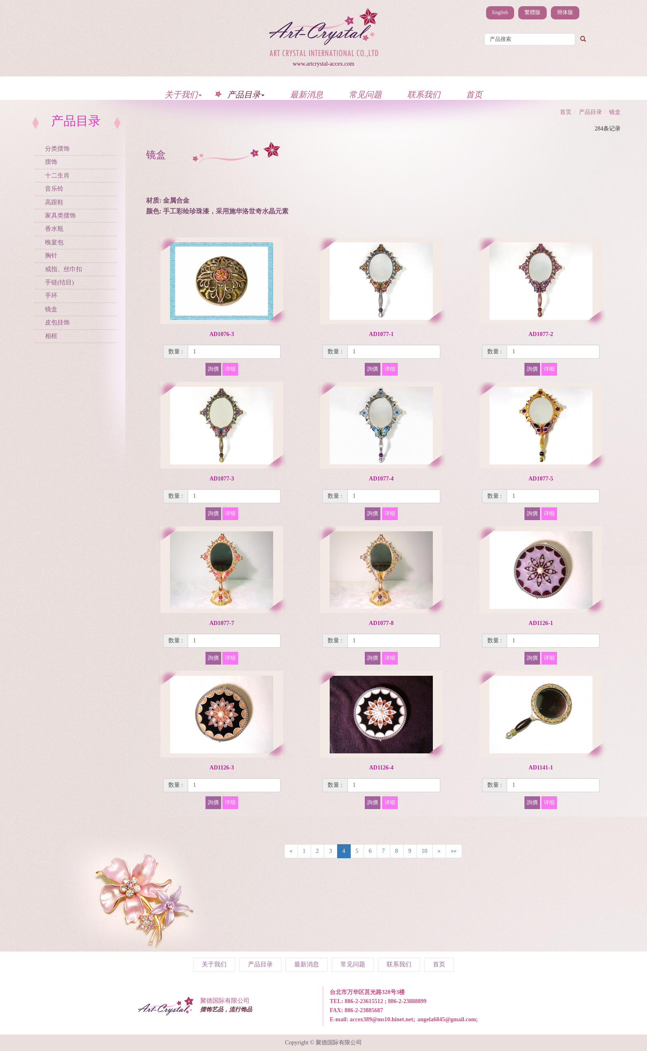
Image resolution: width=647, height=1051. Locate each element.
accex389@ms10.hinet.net (381, 1019)
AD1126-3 (222, 768)
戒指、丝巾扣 (63, 269)
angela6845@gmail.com (447, 1019)
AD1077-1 (381, 334)
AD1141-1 (541, 768)
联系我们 (423, 94)
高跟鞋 (54, 202)
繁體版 (532, 12)
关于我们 (183, 94)
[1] (234, 352)
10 (424, 851)
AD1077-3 (221, 479)
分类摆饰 (57, 148)
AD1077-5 (541, 479)
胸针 (51, 255)
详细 (230, 369)
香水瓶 (54, 228)
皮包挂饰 (57, 322)
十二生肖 (57, 175)
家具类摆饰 (60, 215)
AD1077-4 (381, 479)
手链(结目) (59, 282)
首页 (474, 94)
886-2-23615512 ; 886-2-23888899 (385, 1001)
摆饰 (51, 162)
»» (454, 851)
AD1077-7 (221, 623)
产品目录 (245, 94)
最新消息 (306, 94)
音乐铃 (54, 188)
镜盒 (51, 309)
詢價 (213, 369)
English (500, 12)
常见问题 (365, 94)
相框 (51, 336)
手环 (51, 295)
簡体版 (565, 12)
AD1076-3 (221, 334)
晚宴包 (54, 242)
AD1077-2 (541, 334)
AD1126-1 (541, 623)
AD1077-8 (381, 623)
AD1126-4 (381, 768)
